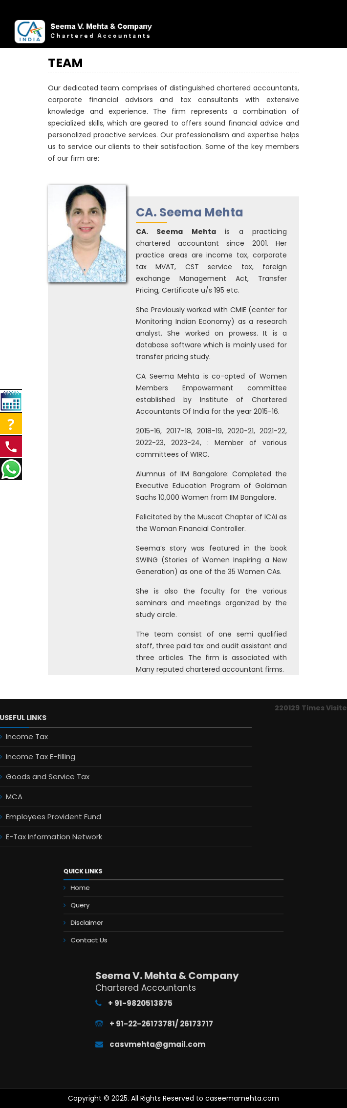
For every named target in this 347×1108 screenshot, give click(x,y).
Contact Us (115, 930)
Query (108, 906)
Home (108, 894)
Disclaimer (113, 918)
